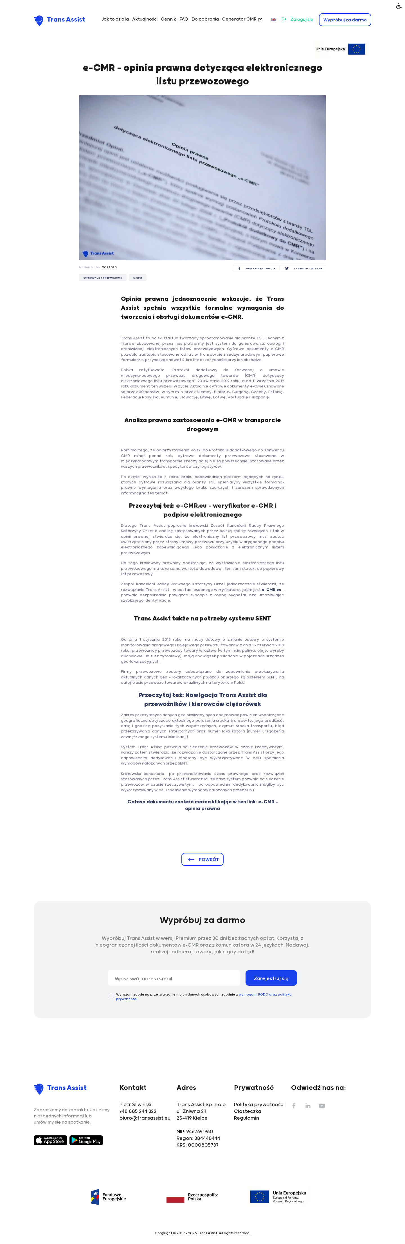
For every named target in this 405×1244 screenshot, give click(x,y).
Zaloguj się (302, 19)
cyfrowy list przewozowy (102, 277)
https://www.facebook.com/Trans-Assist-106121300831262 (294, 1105)
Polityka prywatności (259, 1105)
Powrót (209, 859)
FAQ (183, 19)
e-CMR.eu (271, 590)
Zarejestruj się (271, 978)
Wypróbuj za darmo (345, 20)
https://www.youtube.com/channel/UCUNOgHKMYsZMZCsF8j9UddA (322, 1105)
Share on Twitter (308, 268)
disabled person (399, 6)
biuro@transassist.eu (145, 1118)
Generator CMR (239, 19)
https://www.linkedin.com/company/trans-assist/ (308, 1105)
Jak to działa (115, 19)
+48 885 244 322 (138, 1111)
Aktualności (145, 19)
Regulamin (246, 1118)
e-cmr (137, 277)
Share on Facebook (261, 268)
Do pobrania (205, 19)
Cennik (168, 19)
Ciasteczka (247, 1111)
